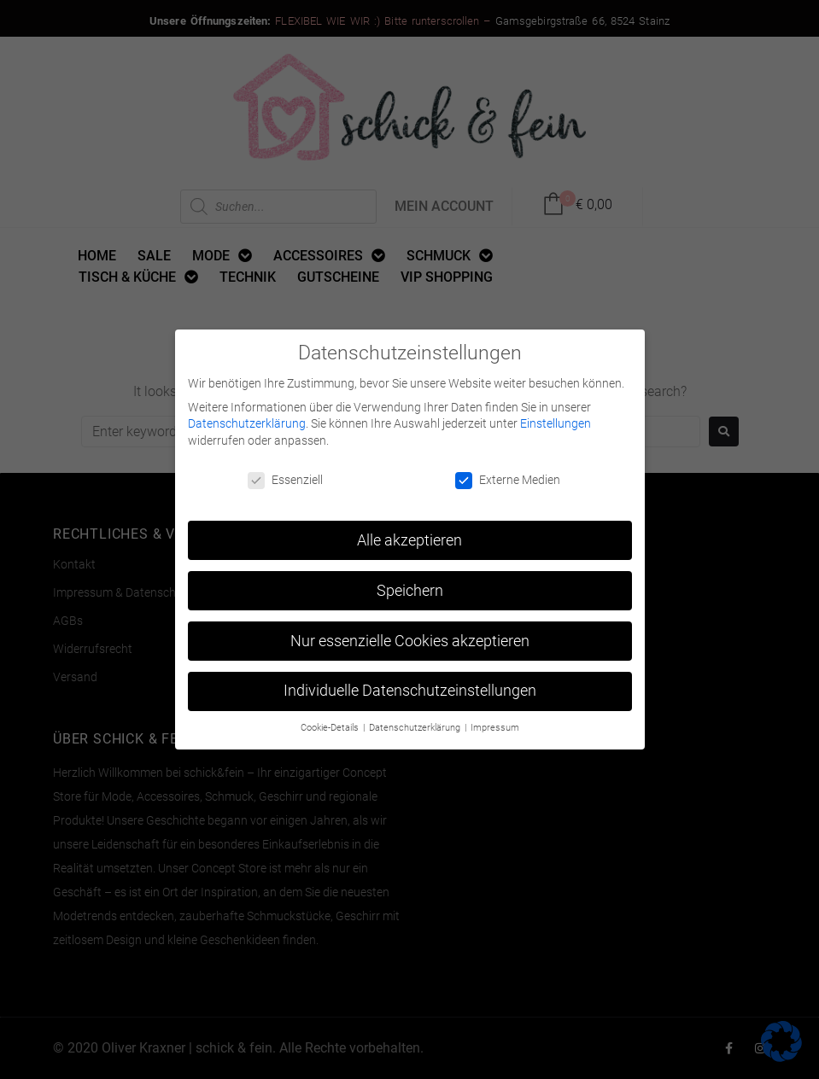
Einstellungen (555, 418)
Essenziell (285, 474)
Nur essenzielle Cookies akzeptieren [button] (409, 635)
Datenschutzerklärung (247, 418)
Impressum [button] (495, 722)
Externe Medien (507, 474)
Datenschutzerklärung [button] (416, 722)
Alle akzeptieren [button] (409, 534)
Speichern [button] (410, 584)
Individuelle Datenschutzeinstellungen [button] (410, 685)
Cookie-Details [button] (331, 722)
